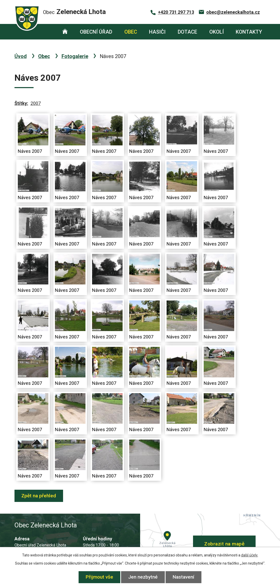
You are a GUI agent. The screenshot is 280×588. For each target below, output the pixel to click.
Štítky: (21, 103)
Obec (130, 32)
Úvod (65, 31)
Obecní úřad (96, 32)
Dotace (187, 32)
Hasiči (157, 32)
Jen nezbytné (143, 577)
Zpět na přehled (39, 496)
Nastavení (184, 577)
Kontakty (249, 32)
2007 (36, 103)
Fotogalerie (75, 56)
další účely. (249, 555)
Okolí (216, 32)
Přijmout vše (99, 577)
